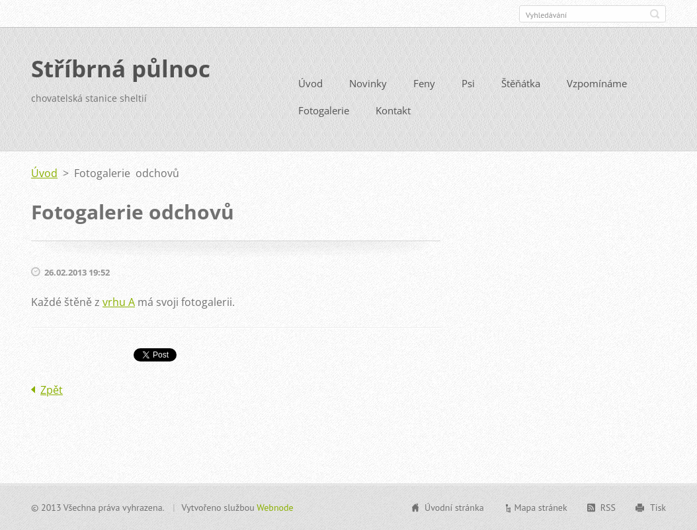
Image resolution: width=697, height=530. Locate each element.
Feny (424, 83)
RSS (608, 507)
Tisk (658, 507)
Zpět (51, 390)
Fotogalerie (323, 110)
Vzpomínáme (597, 83)
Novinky (368, 83)
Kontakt (393, 110)
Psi (468, 83)
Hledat (654, 14)
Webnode (275, 507)
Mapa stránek (540, 507)
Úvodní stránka (454, 507)
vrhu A (118, 302)
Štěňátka (520, 83)
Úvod (310, 83)
